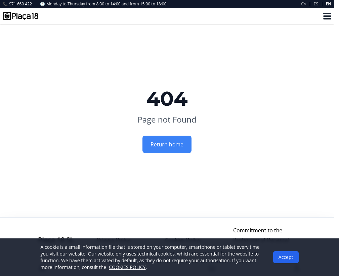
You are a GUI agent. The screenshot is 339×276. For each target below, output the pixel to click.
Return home (167, 144)
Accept (286, 257)
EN (328, 4)
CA (303, 4)
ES (316, 4)
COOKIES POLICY (127, 267)
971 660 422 (17, 4)
